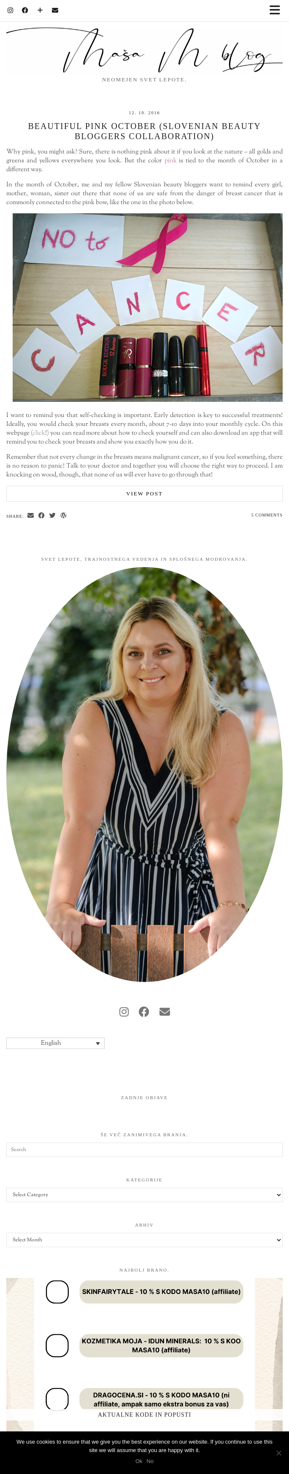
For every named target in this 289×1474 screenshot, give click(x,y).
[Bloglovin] (40, 10)
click (38, 433)
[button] (277, 10)
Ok (139, 1461)
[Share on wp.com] (63, 515)
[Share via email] (30, 515)
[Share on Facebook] (41, 515)
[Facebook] (25, 10)
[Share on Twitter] (52, 515)
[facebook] (144, 1013)
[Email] (55, 10)
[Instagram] (11, 10)
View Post (144, 493)
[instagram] (124, 1013)
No (150, 1461)
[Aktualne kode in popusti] (144, 1357)
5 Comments (267, 515)
